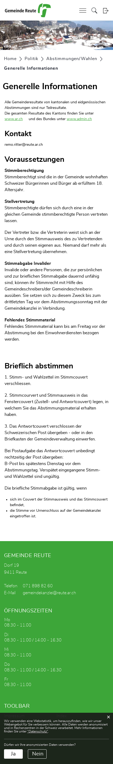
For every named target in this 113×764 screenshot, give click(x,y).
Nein (37, 754)
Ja (13, 754)
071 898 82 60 (38, 586)
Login (105, 10)
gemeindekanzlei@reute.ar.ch (49, 593)
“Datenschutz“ (37, 731)
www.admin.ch (82, 119)
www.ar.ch (16, 119)
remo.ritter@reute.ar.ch (24, 145)
